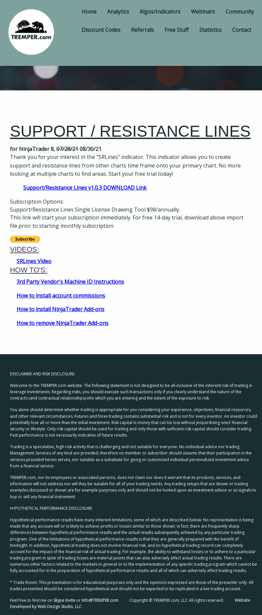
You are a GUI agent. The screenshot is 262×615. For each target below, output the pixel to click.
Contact (241, 29)
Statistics (210, 29)
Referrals (142, 29)
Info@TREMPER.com (100, 600)
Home (89, 11)
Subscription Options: (37, 201)
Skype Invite (64, 600)
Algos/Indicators (160, 11)
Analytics (118, 11)
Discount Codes (101, 29)
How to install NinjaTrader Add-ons (60, 309)
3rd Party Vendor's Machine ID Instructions (70, 281)
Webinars (203, 11)
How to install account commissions (61, 295)
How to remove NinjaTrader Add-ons (62, 323)
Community (240, 11)
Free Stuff (176, 29)
